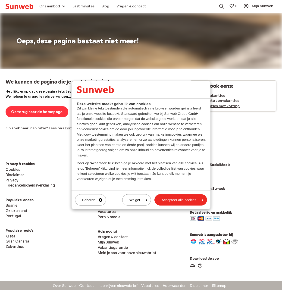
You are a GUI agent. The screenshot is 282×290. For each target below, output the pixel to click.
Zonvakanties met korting (217, 106)
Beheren (92, 200)
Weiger (138, 200)
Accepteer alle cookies (182, 200)
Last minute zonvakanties (216, 100)
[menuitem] (19, 6)
